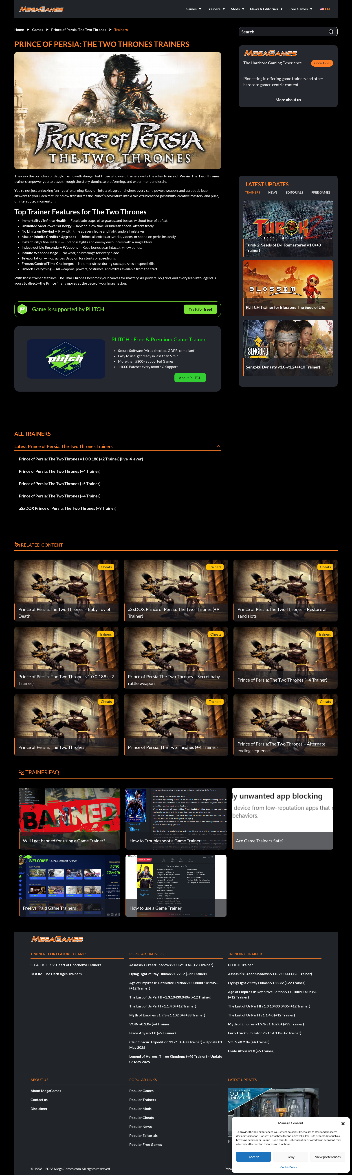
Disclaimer (39, 1108)
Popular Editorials (143, 1135)
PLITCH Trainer (240, 965)
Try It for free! (200, 309)
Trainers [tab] (252, 192)
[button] (343, 1123)
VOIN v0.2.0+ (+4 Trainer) (150, 1024)
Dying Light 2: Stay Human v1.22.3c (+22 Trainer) (168, 974)
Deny (291, 1157)
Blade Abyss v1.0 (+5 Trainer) (152, 1033)
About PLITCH (190, 377)
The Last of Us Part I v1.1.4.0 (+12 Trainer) (162, 1006)
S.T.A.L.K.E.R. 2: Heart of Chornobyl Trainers (66, 965)
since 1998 (322, 63)
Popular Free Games (145, 1144)
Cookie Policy (288, 1167)
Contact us (39, 1099)
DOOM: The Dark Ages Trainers (56, 974)
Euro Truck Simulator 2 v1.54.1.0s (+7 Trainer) (264, 1033)
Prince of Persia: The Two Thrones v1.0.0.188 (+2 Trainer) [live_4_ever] (81, 458)
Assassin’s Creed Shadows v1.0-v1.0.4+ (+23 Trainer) (171, 965)
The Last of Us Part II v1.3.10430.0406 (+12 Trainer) (170, 997)
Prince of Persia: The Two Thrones (78, 29)
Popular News (140, 1126)
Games (37, 29)
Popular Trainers (142, 1099)
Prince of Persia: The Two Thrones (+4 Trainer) (59, 471)
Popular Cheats (141, 1117)
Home (19, 29)
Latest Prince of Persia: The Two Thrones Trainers (63, 446)
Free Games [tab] (320, 192)
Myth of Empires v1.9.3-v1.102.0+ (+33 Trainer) (167, 1015)
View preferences (328, 1157)
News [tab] (272, 192)
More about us (288, 99)
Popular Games (141, 1090)
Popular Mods (140, 1108)
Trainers (121, 29)
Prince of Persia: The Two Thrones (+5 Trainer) (59, 483)
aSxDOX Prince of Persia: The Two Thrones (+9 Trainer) (67, 508)
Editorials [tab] (294, 192)
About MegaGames (46, 1090)
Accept (254, 1157)
